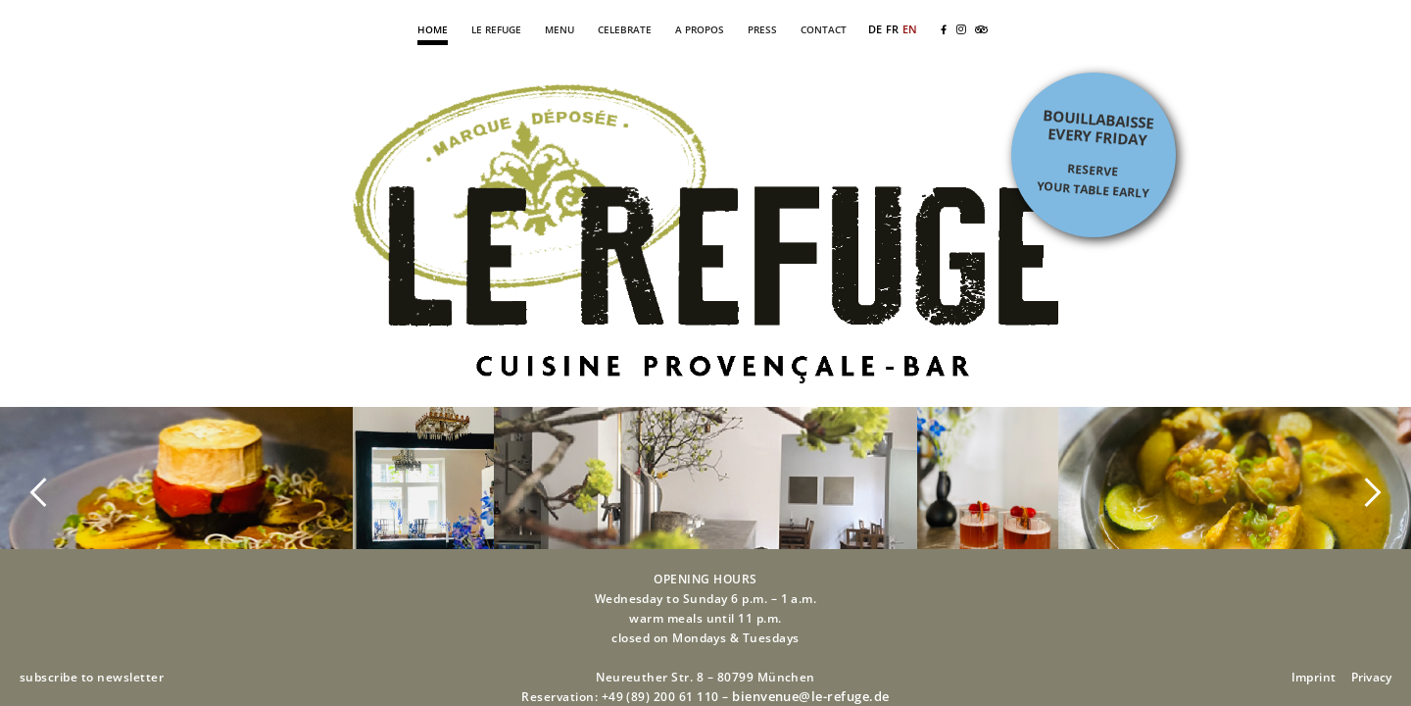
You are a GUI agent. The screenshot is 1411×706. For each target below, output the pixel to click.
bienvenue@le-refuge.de (811, 696)
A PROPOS (699, 29)
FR (892, 29)
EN (909, 29)
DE (875, 29)
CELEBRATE (625, 29)
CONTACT (824, 29)
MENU (559, 29)
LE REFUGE (496, 29)
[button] (39, 492)
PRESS (762, 29)
